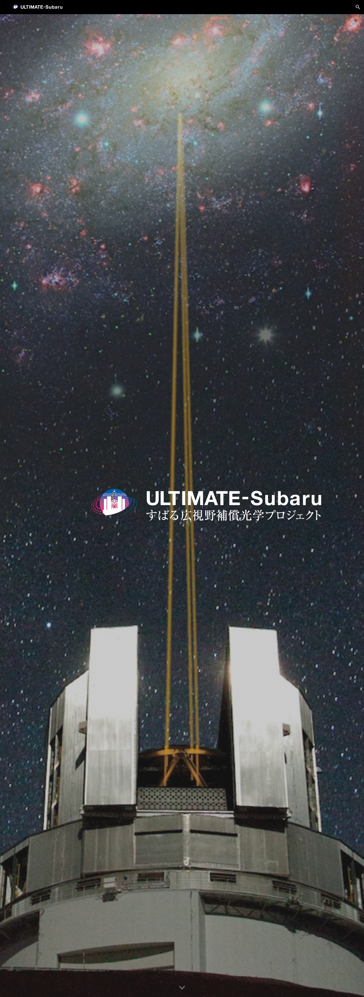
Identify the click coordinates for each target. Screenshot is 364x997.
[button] (358, 7)
